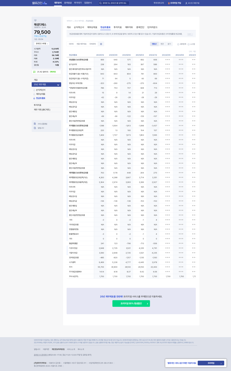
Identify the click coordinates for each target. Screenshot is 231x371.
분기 (169, 44)
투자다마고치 (159, 3)
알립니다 (41, 128)
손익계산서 (40, 90)
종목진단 (140, 27)
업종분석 (88, 2)
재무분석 (58, 2)
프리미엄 (214, 363)
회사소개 (81, 349)
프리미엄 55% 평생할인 (131, 303)
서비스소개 (71, 349)
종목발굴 (68, 2)
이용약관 (46, 349)
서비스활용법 (42, 124)
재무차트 (129, 27)
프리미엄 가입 (175, 3)
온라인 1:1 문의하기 (41, 355)
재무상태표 (40, 94)
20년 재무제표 (40, 84)
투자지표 (37, 105)
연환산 (154, 44)
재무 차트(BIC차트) (42, 109)
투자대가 (78, 2)
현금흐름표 (40, 98)
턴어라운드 (152, 27)
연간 (162, 44)
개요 (36, 80)
